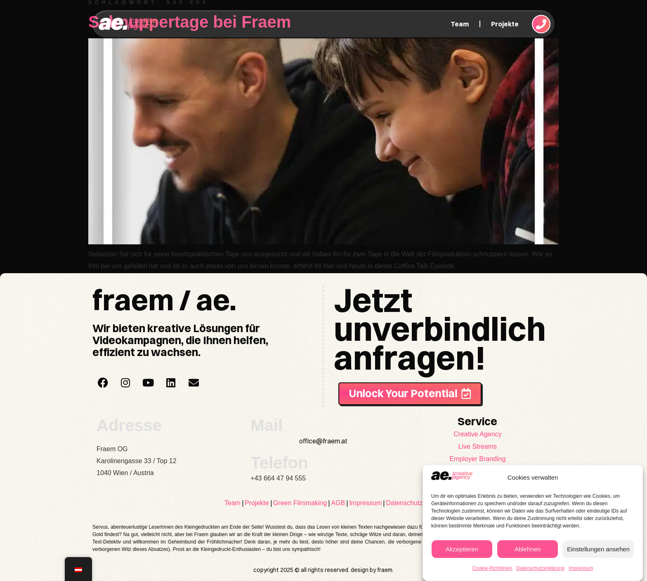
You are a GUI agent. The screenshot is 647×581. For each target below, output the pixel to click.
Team (460, 24)
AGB (338, 502)
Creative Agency (477, 434)
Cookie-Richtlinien (492, 568)
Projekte (505, 24)
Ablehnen (528, 549)
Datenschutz (404, 502)
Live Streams (477, 446)
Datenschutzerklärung (540, 568)
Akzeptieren (462, 549)
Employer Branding (477, 458)
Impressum (581, 568)
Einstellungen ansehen (598, 549)
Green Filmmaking (300, 502)
